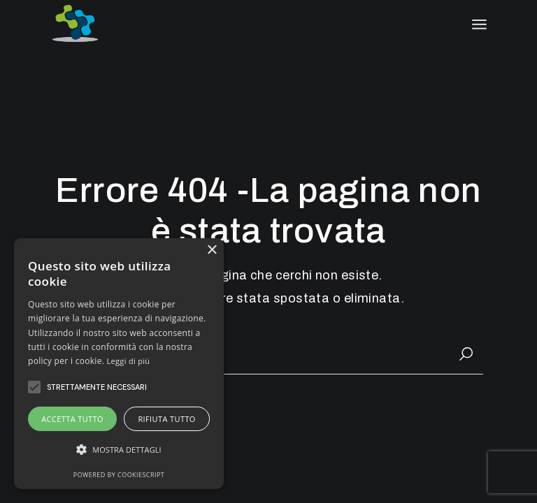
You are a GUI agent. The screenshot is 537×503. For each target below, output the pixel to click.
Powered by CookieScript (118, 474)
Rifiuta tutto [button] (166, 419)
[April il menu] (479, 24)
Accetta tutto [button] (72, 419)
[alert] (119, 363)
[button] (119, 449)
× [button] (211, 250)
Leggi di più (128, 361)
